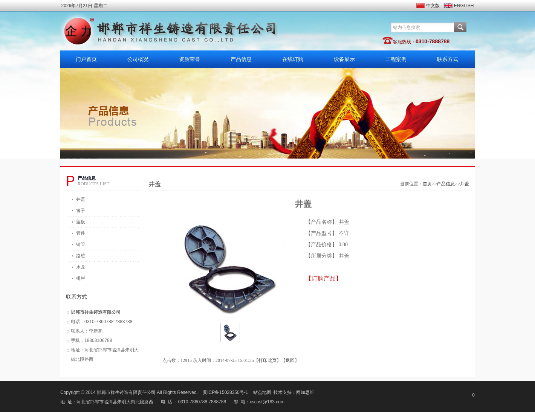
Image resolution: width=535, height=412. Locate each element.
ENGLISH (464, 5)
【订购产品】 (324, 278)
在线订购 (292, 59)
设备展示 (344, 59)
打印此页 (267, 360)
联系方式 (447, 59)
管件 (80, 233)
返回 (290, 360)
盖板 (80, 221)
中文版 (433, 5)
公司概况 (137, 59)
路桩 (80, 255)
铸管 (80, 244)
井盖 (80, 199)
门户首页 (86, 59)
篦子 (80, 210)
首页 (427, 183)
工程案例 (396, 59)
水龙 (80, 267)
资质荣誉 (189, 59)
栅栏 (80, 278)
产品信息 (241, 59)
